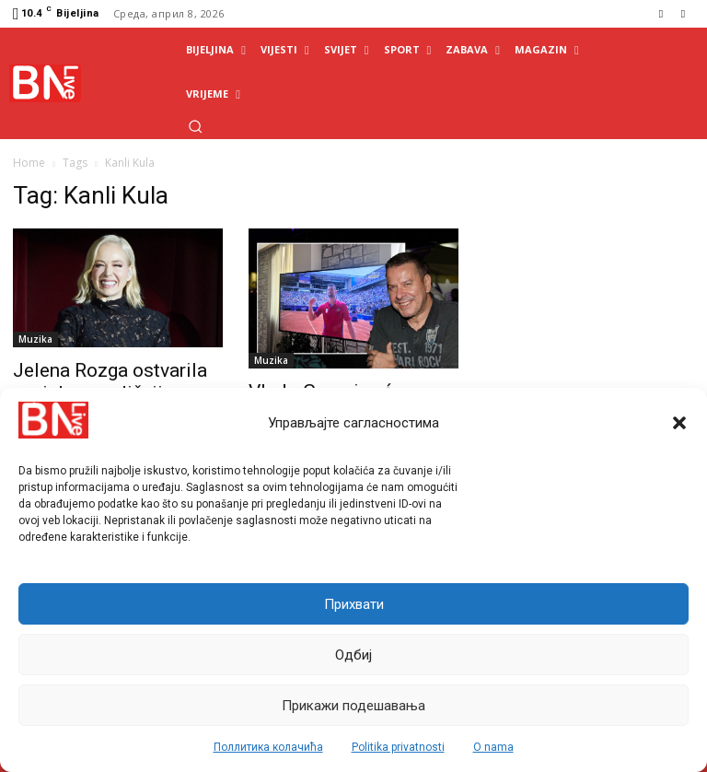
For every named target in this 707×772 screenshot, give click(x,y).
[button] (679, 423)
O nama (493, 747)
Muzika (35, 339)
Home (29, 162)
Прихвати (354, 604)
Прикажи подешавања (353, 705)
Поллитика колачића (268, 747)
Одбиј (353, 655)
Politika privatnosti (398, 747)
